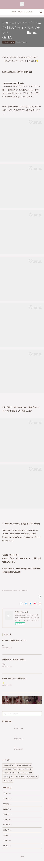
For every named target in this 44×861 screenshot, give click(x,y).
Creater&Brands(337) (7, 590)
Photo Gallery (10, 769)
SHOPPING (9, 773)
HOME (14, 12)
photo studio (28, 12)
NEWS (20, 12)
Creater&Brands (9, 42)
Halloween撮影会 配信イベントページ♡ (17, 641)
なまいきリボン (25, 769)
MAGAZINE (32, 777)
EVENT (8, 777)
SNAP (20, 777)
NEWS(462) (24, 590)
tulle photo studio (24, 765)
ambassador (9, 765)
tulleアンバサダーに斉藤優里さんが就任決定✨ (19, 679)
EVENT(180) (17, 590)
